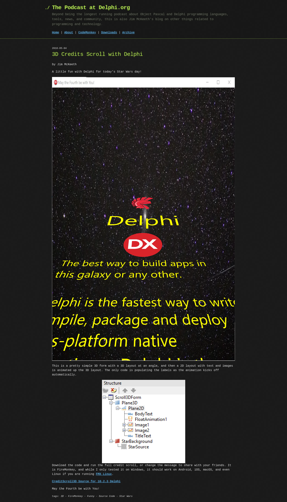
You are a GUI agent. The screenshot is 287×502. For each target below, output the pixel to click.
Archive (128, 33)
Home (55, 33)
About (68, 33)
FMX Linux (104, 474)
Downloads (109, 33)
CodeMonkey (87, 33)
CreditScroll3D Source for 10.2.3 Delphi (86, 481)
